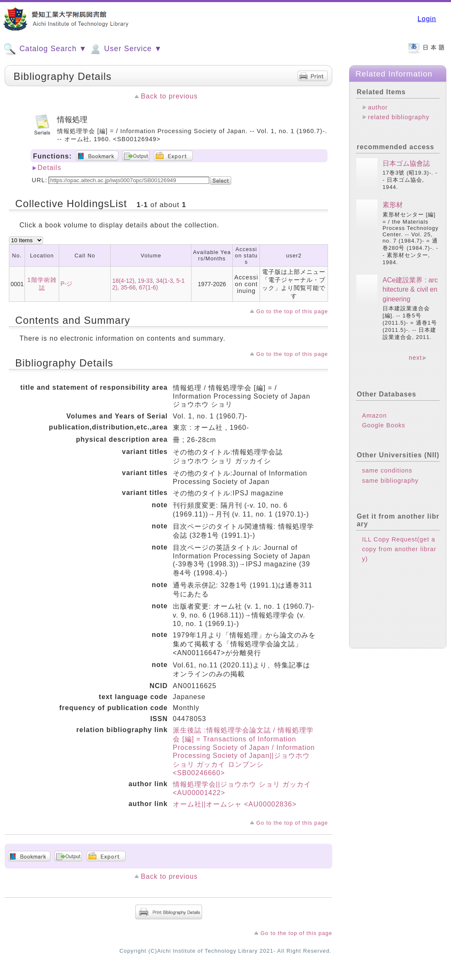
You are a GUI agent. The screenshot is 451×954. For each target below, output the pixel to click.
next (415, 357)
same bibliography (390, 480)
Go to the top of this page (292, 311)
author (378, 107)
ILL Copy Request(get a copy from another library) (399, 549)
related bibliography (398, 117)
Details (49, 167)
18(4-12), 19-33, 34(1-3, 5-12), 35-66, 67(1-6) (148, 284)
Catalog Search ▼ (45, 49)
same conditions (387, 470)
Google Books (383, 425)
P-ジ (66, 283)
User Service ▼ (125, 49)
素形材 (393, 204)
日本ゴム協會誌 (406, 163)
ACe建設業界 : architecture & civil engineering (410, 289)
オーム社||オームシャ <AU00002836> (235, 804)
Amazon (374, 415)
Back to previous (169, 96)
